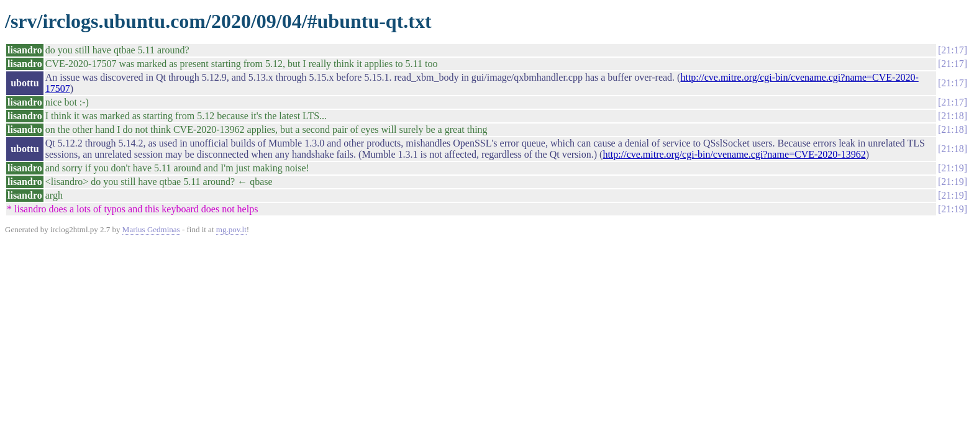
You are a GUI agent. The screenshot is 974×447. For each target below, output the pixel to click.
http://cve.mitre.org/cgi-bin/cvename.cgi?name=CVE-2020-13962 (734, 154)
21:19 (952, 168)
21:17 (952, 50)
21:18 (952, 116)
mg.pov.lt (231, 229)
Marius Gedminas (151, 229)
